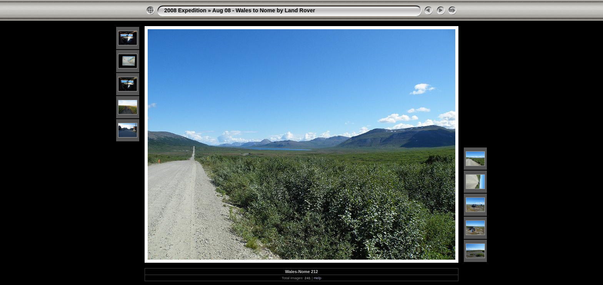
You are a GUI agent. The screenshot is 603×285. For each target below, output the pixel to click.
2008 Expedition (185, 10)
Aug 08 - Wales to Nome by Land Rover (263, 10)
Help (317, 278)
